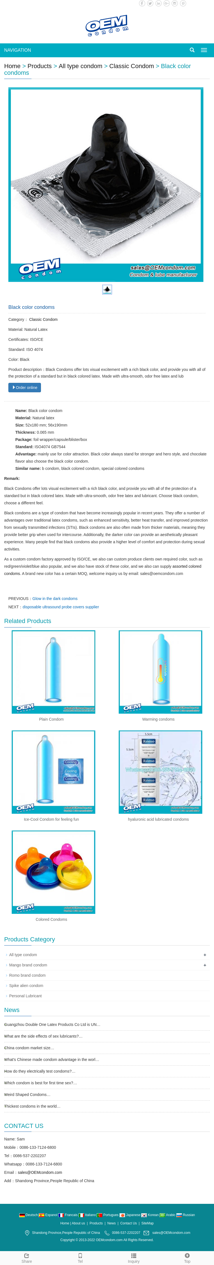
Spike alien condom (26, 985)
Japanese (131, 1215)
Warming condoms (158, 719)
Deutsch (29, 1215)
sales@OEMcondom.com (40, 1172)
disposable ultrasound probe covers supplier (61, 607)
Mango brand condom (28, 965)
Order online (24, 387)
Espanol (48, 1215)
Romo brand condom (27, 975)
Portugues (108, 1215)
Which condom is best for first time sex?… (40, 1083)
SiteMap (148, 1223)
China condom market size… (29, 1048)
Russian (185, 1215)
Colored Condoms (51, 919)
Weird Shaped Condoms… (27, 1094)
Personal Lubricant (25, 996)
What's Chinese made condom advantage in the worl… (51, 1059)
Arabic (168, 1215)
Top (187, 1257)
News (111, 1223)
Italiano (88, 1215)
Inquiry (133, 1257)
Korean (150, 1215)
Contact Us (128, 1223)
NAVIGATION (17, 50)
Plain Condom (51, 719)
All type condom (81, 66)
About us (78, 1223)
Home (12, 66)
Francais (68, 1215)
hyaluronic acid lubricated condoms (158, 819)
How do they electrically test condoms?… (40, 1071)
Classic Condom (131, 66)
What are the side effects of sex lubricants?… (43, 1036)
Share (27, 1257)
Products (40, 66)
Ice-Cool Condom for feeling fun (51, 819)
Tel (80, 1257)
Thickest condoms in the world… (32, 1106)
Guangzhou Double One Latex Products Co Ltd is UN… (52, 1024)
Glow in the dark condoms (54, 598)
